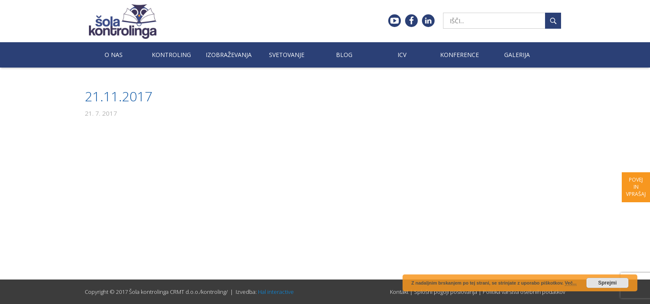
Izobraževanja (229, 55)
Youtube (394, 20)
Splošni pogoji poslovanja (445, 292)
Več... (571, 282)
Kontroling (171, 55)
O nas (114, 55)
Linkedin (428, 20)
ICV (402, 55)
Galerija (517, 55)
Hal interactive (276, 292)
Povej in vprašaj (636, 187)
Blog (344, 55)
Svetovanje (286, 55)
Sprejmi (607, 283)
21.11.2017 (118, 96)
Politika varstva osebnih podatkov (524, 292)
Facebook (411, 20)
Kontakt (399, 292)
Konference (459, 55)
